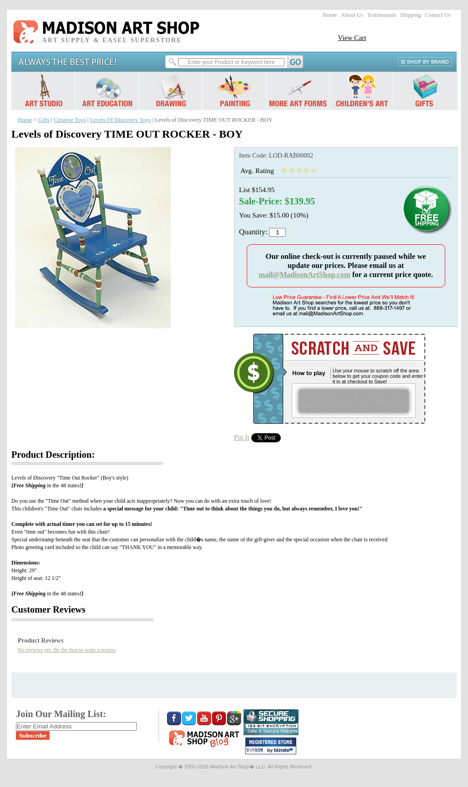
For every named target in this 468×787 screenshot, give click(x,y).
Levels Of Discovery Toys (120, 120)
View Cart (352, 37)
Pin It (241, 437)
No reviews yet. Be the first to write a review (67, 650)
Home (330, 15)
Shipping (410, 15)
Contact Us (438, 15)
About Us (352, 15)
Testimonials (381, 15)
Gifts (44, 120)
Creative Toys (70, 120)
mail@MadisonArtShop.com (304, 274)
